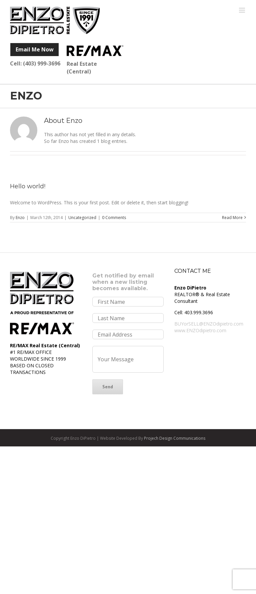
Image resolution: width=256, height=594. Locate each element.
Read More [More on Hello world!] (232, 217)
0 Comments (114, 217)
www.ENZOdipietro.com (200, 330)
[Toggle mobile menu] (242, 10)
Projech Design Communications (174, 438)
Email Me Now (35, 49)
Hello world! (27, 186)
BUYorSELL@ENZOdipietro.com (208, 324)
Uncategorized (82, 217)
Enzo (20, 217)
